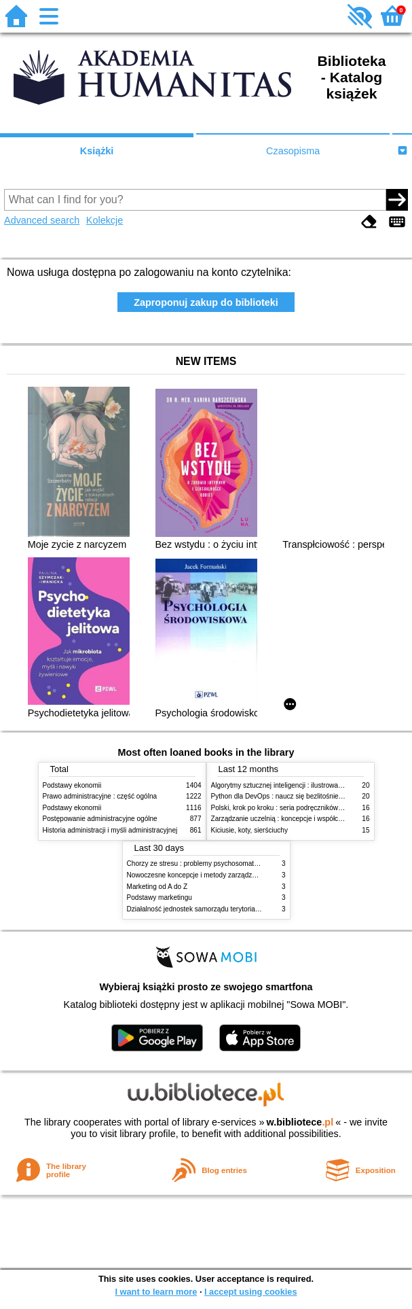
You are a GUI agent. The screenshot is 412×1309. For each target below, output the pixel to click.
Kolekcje (104, 220)
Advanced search (41, 220)
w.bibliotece (300, 1122)
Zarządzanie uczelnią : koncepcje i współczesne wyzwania (299, 818)
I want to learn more (156, 1292)
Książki (97, 150)
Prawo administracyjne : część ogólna (100, 796)
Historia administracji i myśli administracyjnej (110, 830)
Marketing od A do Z (157, 886)
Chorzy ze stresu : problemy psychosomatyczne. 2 (203, 863)
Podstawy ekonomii (72, 785)
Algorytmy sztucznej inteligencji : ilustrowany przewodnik (296, 785)
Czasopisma (293, 150)
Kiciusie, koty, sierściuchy (249, 830)
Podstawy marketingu (159, 897)
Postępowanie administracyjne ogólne (100, 818)
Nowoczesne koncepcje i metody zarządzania (196, 875)
